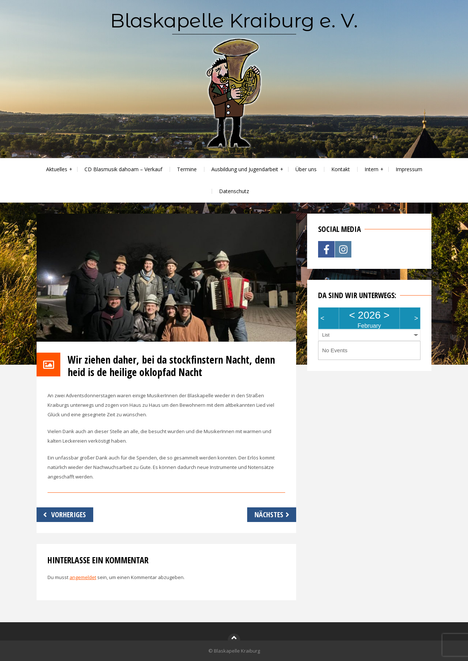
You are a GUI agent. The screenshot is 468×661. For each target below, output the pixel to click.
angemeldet (82, 577)
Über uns (306, 169)
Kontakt (340, 169)
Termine (187, 169)
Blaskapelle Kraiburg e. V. (234, 20)
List (325, 335)
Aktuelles (56, 169)
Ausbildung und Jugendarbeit (244, 169)
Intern (371, 169)
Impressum (409, 169)
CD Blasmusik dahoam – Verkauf (123, 169)
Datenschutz (234, 191)
